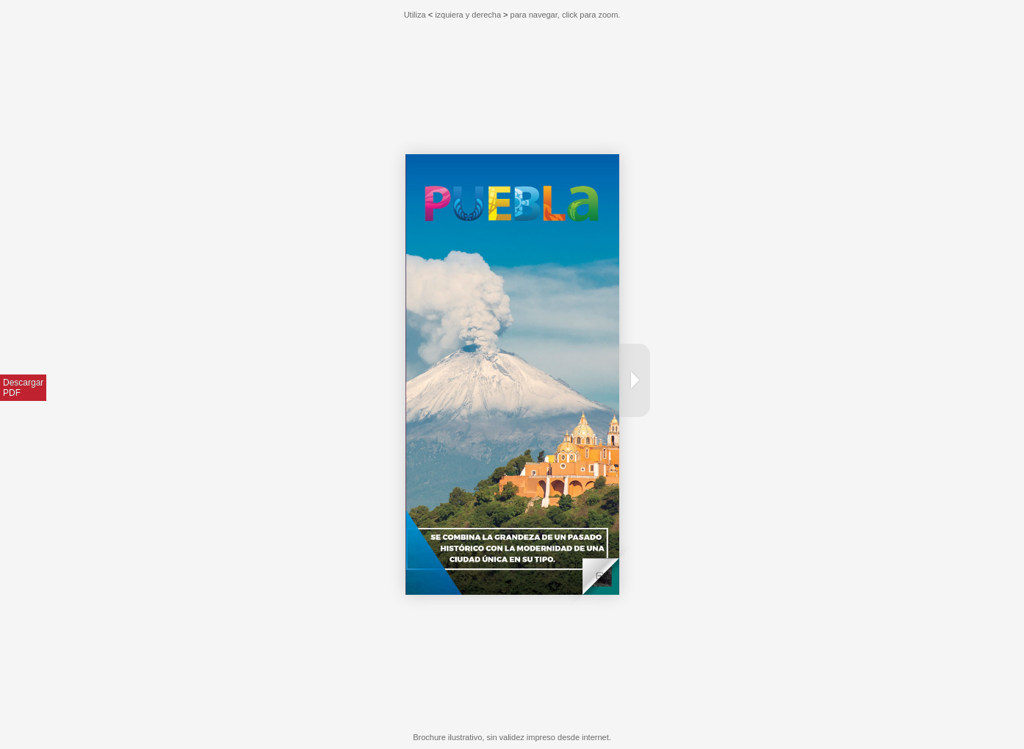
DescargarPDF (23, 387)
